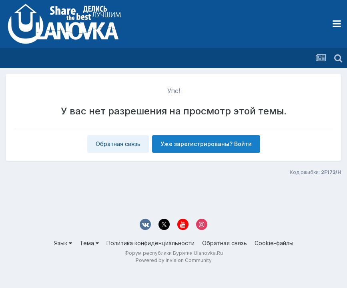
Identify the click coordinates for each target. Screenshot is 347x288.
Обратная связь (118, 143)
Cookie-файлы (274, 243)
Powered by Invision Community (174, 260)
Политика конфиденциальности (150, 243)
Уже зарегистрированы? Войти (206, 143)
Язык (63, 243)
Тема (89, 243)
